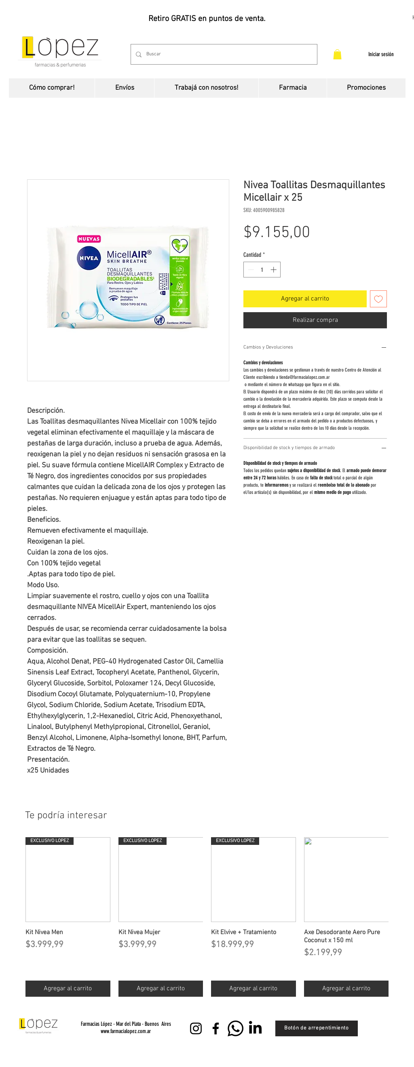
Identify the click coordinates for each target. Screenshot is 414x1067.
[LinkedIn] (255, 1028)
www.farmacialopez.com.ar (126, 1031)
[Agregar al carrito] (67, 989)
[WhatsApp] (235, 1028)
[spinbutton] (262, 269)
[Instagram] (196, 1028)
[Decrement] (250, 269)
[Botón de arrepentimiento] (316, 1028)
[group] (207, 917)
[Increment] (274, 269)
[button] (337, 54)
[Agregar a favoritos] (378, 298)
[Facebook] (216, 1028)
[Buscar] (223, 54)
